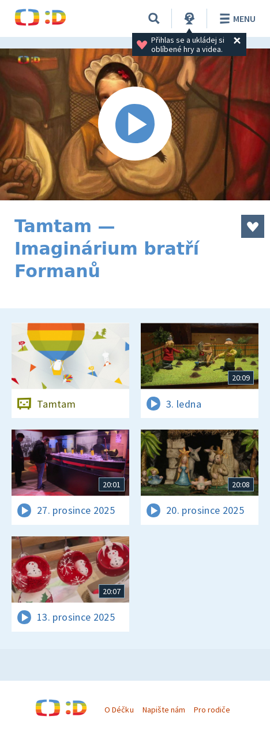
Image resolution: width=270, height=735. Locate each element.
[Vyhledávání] (154, 18)
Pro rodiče (212, 709)
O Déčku (118, 709)
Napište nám (163, 709)
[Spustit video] (135, 124)
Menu (236, 18)
